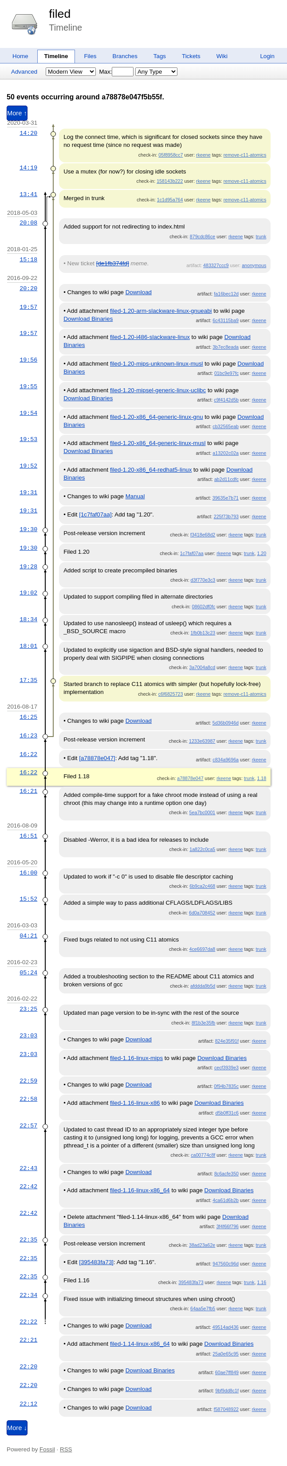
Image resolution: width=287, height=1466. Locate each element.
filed (60, 13)
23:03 (28, 1036)
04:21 (28, 936)
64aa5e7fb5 (202, 1308)
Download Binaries (88, 318)
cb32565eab (225, 426)
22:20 (28, 1367)
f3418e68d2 (202, 534)
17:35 (28, 680)
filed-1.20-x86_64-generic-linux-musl (158, 443)
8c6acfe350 (226, 1173)
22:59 (28, 1081)
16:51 (28, 836)
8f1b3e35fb (203, 1022)
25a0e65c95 (225, 1353)
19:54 (28, 413)
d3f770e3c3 (203, 580)
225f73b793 (226, 516)
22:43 (28, 1168)
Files (90, 56)
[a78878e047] (97, 758)
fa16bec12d (226, 293)
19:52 (28, 466)
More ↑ (17, 113)
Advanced (24, 71)
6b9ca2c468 (202, 886)
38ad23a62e (202, 1245)
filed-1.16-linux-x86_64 (140, 1190)
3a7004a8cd (202, 667)
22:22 (28, 1322)
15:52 (28, 899)
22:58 (28, 1099)
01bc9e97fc (226, 373)
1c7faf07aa (192, 553)
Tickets (191, 56)
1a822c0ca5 (202, 849)
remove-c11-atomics (245, 155)
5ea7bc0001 (202, 812)
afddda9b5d (202, 986)
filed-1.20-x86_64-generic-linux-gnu (156, 417)
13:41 (28, 194)
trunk (261, 236)
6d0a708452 (202, 912)
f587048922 (226, 1409)
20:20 (28, 288)
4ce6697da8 (202, 949)
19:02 (28, 593)
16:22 (28, 754)
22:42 (28, 1186)
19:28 (28, 567)
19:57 (28, 307)
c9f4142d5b (226, 399)
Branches (125, 56)
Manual (135, 496)
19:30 (28, 529)
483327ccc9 (215, 265)
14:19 (28, 168)
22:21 (28, 1340)
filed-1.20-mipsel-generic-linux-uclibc (158, 390)
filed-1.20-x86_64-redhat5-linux (151, 469)
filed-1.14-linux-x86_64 (140, 1343)
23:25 (28, 1009)
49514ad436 (225, 1327)
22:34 (28, 1295)
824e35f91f (227, 1041)
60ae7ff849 (227, 1372)
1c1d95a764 (170, 199)
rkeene (203, 155)
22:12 (28, 1404)
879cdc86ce (202, 236)
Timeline (56, 56)
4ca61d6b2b (225, 1200)
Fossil (47, 1449)
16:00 (28, 873)
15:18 (28, 260)
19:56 (28, 360)
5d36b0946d (225, 722)
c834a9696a (225, 759)
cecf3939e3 (226, 1067)
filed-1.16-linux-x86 (135, 1103)
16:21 (28, 791)
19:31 (28, 493)
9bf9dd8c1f (227, 1390)
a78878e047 (190, 778)
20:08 (28, 223)
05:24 (28, 973)
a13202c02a (225, 453)
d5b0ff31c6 (227, 1112)
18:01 (28, 646)
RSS (66, 1449)
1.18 (261, 778)
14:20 (28, 133)
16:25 (28, 717)
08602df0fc (204, 606)
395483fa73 (190, 1282)
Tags (159, 56)
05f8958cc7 (170, 155)
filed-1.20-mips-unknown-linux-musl (156, 363)
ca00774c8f (203, 1155)
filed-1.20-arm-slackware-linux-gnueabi (161, 310)
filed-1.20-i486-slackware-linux (150, 337)
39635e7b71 (225, 497)
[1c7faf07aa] (95, 514)
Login (267, 56)
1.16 (261, 1282)
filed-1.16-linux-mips (136, 1058)
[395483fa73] (96, 1262)
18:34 (28, 619)
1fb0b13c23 (203, 632)
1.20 (261, 553)
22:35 (28, 1240)
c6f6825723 (170, 694)
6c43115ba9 (225, 320)
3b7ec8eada (225, 347)
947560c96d (225, 1263)
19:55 (28, 386)
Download (139, 292)
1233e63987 (202, 741)
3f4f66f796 (227, 1226)
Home (20, 56)
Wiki (222, 56)
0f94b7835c (226, 1086)
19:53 (28, 439)
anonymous (254, 265)
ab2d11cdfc (226, 479)
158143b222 (170, 181)
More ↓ (17, 1427)
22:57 (28, 1126)
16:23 (28, 736)
